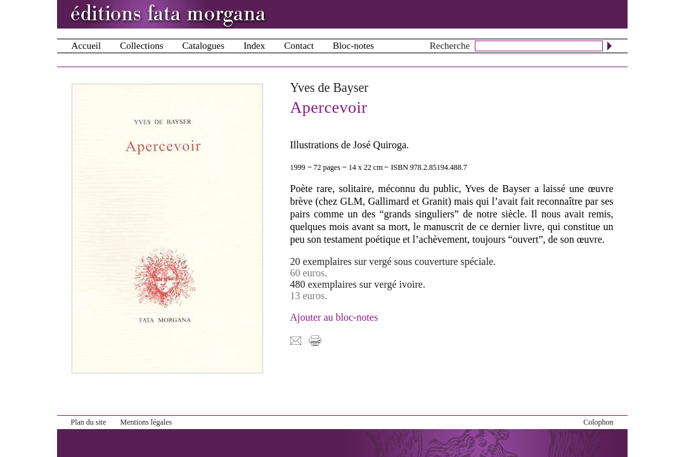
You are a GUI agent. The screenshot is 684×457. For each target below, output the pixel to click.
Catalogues (203, 46)
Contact (299, 46)
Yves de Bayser (329, 87)
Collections (141, 46)
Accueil (86, 46)
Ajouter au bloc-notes (334, 317)
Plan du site (88, 422)
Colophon (598, 422)
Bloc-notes (353, 46)
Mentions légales (146, 422)
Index (254, 46)
